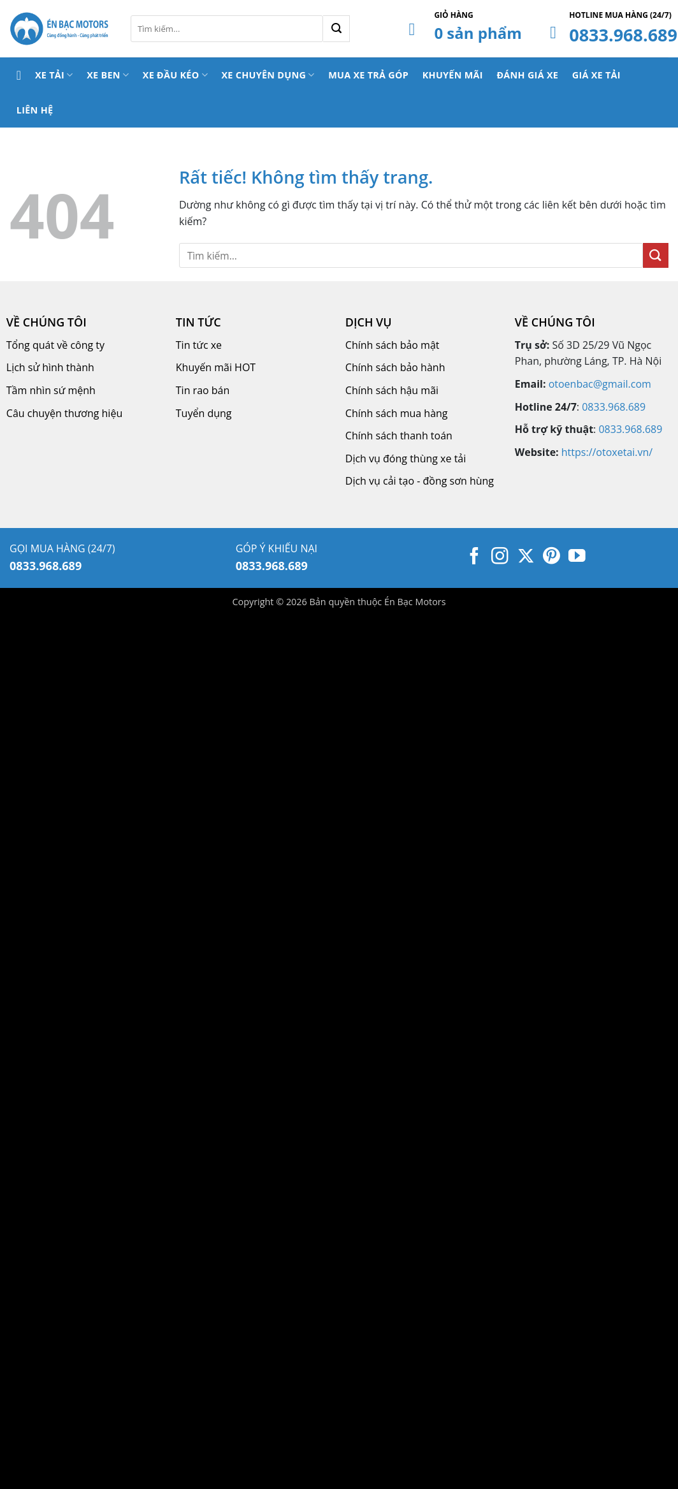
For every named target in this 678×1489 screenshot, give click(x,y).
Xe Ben (108, 75)
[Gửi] (336, 28)
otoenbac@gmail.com (600, 384)
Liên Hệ (35, 110)
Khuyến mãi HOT (216, 367)
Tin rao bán (203, 390)
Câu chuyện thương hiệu (64, 413)
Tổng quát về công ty (55, 345)
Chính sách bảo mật (392, 345)
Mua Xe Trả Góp (368, 75)
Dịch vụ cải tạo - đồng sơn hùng (419, 481)
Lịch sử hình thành (50, 367)
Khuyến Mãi (452, 75)
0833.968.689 (623, 35)
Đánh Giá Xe (527, 75)
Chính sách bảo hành (395, 367)
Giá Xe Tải (596, 75)
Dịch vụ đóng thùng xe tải (405, 458)
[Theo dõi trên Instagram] (499, 557)
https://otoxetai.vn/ (607, 452)
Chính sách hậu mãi (391, 390)
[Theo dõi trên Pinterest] (551, 557)
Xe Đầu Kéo (175, 75)
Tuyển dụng (204, 413)
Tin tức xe (199, 345)
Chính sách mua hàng (396, 413)
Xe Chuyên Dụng (267, 75)
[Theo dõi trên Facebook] (474, 557)
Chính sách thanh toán (398, 436)
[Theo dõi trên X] (526, 557)
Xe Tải (54, 75)
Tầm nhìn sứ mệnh (51, 390)
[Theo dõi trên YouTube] (577, 557)
